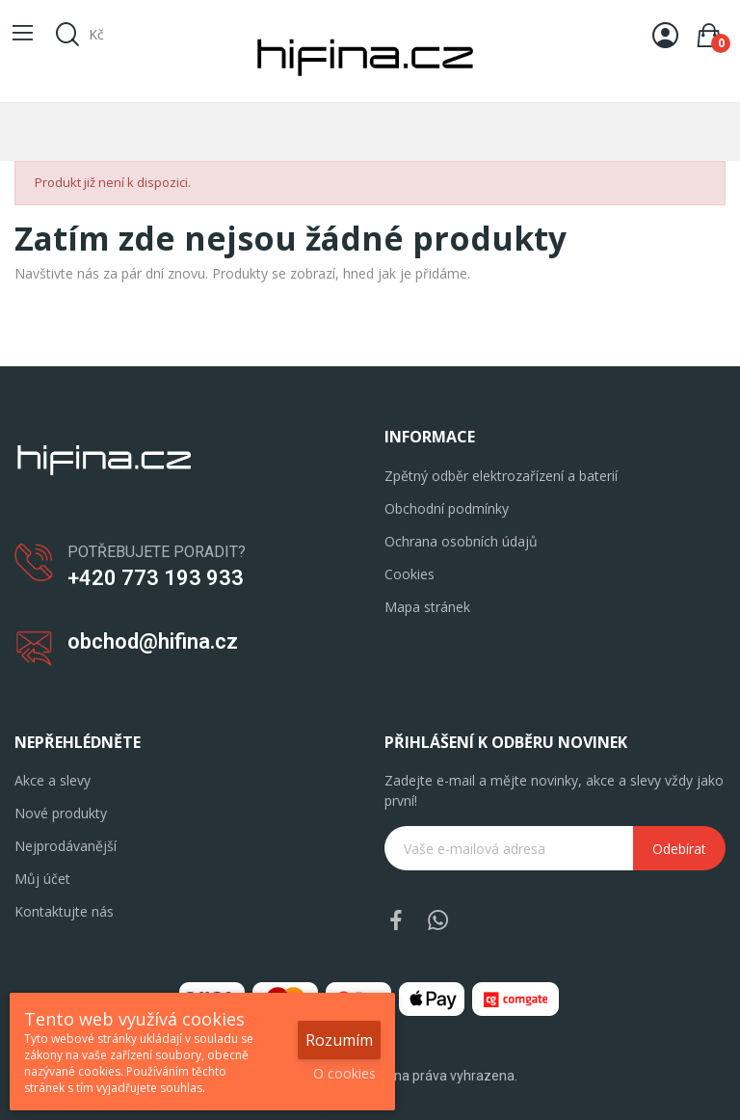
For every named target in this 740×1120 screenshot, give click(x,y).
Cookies (409, 574)
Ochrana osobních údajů (461, 541)
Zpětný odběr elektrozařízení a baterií (501, 476)
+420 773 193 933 (155, 578)
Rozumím (339, 1040)
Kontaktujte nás (64, 911)
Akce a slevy (52, 780)
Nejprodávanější (65, 846)
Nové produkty (60, 813)
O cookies (344, 1073)
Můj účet (42, 878)
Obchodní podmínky (446, 508)
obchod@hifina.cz (152, 641)
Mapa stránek (427, 607)
